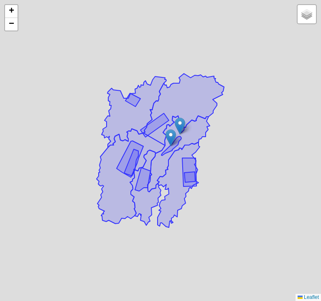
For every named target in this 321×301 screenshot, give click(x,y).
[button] (180, 126)
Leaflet (308, 297)
